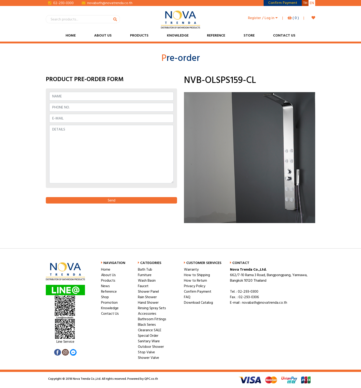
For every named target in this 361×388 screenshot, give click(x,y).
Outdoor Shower (151, 347)
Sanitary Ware (149, 341)
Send (111, 200)
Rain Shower (147, 297)
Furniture (144, 275)
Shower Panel (148, 292)
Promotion (109, 303)
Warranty (191, 269)
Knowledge (178, 35)
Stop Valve (146, 352)
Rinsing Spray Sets (152, 308)
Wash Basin (147, 280)
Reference (216, 35)
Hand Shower (148, 303)
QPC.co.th (151, 378)
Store (249, 35)
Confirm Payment (197, 292)
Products (139, 35)
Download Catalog (198, 303)
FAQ (187, 297)
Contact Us (284, 35)
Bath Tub (145, 269)
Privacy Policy (194, 286)
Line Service (65, 342)
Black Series (147, 325)
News (105, 286)
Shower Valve (148, 358)
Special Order (148, 336)
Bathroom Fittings (152, 319)
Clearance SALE (149, 330)
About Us (103, 35)
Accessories (147, 314)
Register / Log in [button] (263, 18)
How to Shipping (197, 275)
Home (71, 35)
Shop (105, 297)
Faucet (143, 286)
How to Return (195, 280)
